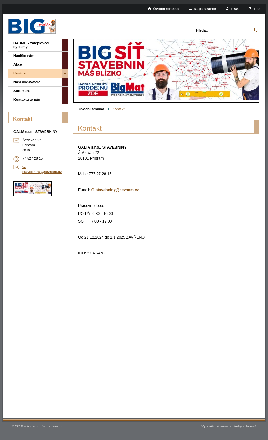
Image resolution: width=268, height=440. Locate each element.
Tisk (257, 9)
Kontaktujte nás (26, 99)
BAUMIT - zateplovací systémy (31, 45)
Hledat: (202, 30)
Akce (17, 64)
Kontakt (20, 73)
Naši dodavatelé (26, 82)
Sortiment (21, 91)
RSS (235, 9)
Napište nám (24, 55)
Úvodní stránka (91, 109)
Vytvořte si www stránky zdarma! (228, 426)
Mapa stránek (205, 9)
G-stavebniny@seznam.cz (115, 190)
